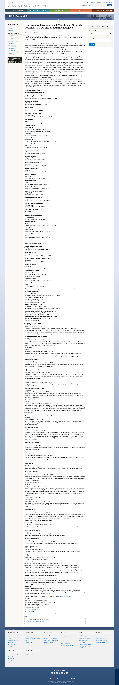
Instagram (57, 673)
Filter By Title (93, 38)
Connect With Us (59, 670)
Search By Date (93, 31)
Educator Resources (59, 11)
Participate (99, 632)
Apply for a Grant (82, 642)
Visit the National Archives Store (32, 653)
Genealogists (11, 638)
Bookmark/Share (101, 2)
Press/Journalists (15, 19)
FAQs (9, 662)
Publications (29, 632)
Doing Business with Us (66, 640)
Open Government (65, 643)
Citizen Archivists (91, 2)
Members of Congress (13, 640)
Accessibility (47, 678)
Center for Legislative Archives (50, 635)
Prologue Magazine (29, 637)
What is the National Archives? (68, 635)
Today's (31, 635)
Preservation (11, 642)
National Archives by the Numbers (66, 637)
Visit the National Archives (14, 41)
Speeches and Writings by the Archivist (14, 52)
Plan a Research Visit (83, 637)
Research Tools (11, 48)
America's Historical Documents (12, 39)
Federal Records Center (48, 637)
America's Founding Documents (102, 11)
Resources (11, 650)
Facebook (52, 673)
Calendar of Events (12, 55)
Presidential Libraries (48, 642)
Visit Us (81, 11)
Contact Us (109, 2)
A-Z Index (10, 653)
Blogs (26, 640)
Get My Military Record (84, 635)
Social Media (11, 658)
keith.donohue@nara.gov (31, 609)
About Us (63, 632)
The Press (10, 646)
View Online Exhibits (83, 640)
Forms (9, 664)
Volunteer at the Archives (102, 640)
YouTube (62, 673)
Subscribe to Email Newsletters (32, 638)
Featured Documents (12, 45)
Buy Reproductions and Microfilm (30, 655)
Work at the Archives (101, 638)
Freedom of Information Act (63, 678)
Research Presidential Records (86, 644)
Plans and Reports (65, 641)
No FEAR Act (74, 678)
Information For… (13, 632)
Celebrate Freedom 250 (101, 642)
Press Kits (10, 28)
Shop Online (29, 650)
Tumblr (59, 673)
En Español (10, 660)
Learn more (105, 682)
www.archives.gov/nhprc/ (68, 596)
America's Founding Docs (13, 654)
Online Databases (12, 50)
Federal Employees (12, 637)
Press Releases (24, 19)
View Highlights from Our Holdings (84, 646)
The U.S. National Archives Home (28, 4)
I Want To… (82, 632)
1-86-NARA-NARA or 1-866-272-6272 (60, 682)
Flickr (67, 673)
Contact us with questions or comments (35, 621)
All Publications (28, 642)
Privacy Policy (53, 678)
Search (109, 5)
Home (9, 19)
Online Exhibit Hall (12, 47)
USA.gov (79, 678)
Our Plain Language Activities (67, 645)
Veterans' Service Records (38, 11)
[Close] (117, 671)
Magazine (12, 43)
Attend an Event (100, 635)
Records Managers (12, 644)
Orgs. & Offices (48, 632)
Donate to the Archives (101, 637)
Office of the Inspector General (50, 640)
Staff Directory (46, 644)
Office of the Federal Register (50, 638)
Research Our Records (16, 11)
